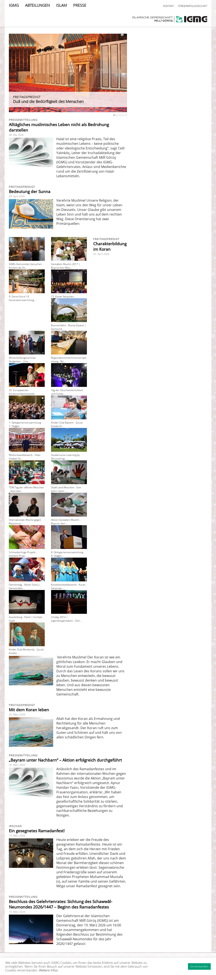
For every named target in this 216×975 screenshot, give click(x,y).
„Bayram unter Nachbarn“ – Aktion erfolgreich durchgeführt (65, 760)
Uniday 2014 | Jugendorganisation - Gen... (66, 618)
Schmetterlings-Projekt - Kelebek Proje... (23, 554)
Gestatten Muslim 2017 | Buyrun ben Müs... (65, 265)
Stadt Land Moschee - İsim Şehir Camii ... (66, 489)
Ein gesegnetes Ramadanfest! (37, 831)
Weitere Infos (48, 970)
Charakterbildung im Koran (110, 246)
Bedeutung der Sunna (29, 191)
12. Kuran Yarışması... (63, 296)
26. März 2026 (17, 714)
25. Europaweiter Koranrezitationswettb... (22, 392)
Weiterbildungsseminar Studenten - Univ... (22, 359)
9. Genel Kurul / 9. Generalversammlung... (22, 298)
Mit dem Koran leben (29, 710)
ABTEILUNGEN (37, 5)
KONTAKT (168, 6)
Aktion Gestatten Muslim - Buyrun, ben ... (66, 521)
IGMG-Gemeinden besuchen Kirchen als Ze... (25, 265)
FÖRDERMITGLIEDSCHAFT (192, 6)
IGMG (14, 5)
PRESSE (79, 5)
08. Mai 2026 (16, 135)
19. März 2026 (17, 835)
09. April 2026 (17, 196)
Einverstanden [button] (199, 966)
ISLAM (61, 5)
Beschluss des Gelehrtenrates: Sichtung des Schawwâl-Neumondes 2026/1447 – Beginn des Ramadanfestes (60, 904)
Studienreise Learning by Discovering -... (65, 456)
